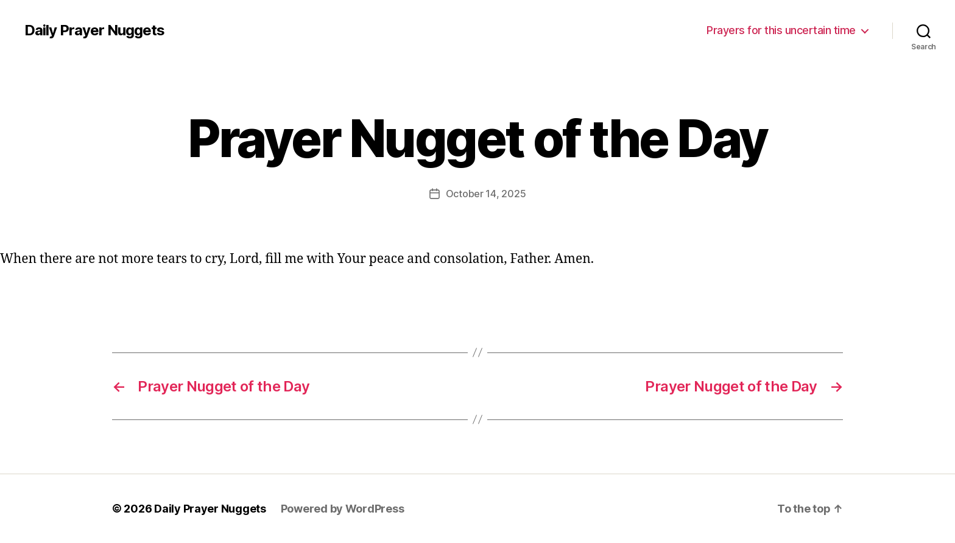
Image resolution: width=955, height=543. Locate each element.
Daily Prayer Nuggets (94, 30)
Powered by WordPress (342, 508)
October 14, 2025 (486, 193)
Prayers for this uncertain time (781, 30)
